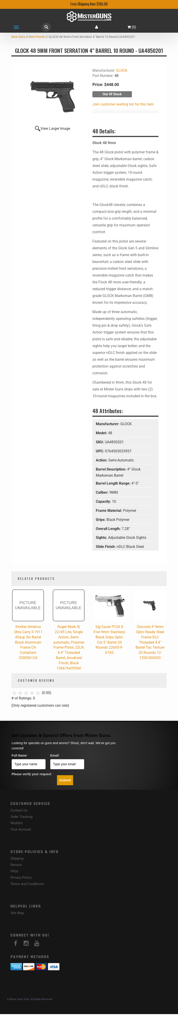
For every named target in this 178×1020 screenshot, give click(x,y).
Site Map (17, 913)
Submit (65, 780)
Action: (102, 460)
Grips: (101, 519)
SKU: (100, 442)
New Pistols (37, 37)
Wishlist (16, 823)
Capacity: (104, 501)
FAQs (14, 871)
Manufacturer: (108, 424)
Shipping (16, 858)
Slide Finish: (106, 546)
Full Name (20, 755)
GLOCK (121, 70)
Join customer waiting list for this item (123, 104)
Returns (16, 865)
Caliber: (102, 492)
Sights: (102, 537)
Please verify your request (32, 774)
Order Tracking (21, 817)
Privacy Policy (21, 877)
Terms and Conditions (27, 884)
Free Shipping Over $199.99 (89, 4)
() (131, 27)
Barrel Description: (111, 469)
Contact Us (18, 810)
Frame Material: (109, 510)
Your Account (20, 829)
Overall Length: (109, 529)
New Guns (18, 37)
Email (55, 755)
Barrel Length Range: (113, 483)
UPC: (100, 451)
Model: (102, 433)
